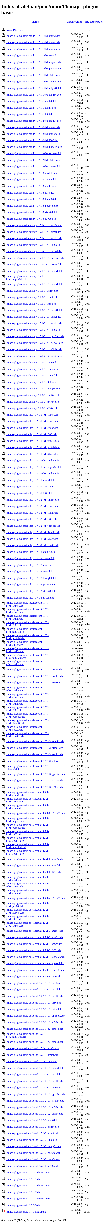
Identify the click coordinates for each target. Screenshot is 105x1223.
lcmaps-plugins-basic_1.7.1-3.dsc (23, 1205)
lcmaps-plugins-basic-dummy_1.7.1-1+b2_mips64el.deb (25, 277)
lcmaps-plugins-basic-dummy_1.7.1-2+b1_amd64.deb (34, 310)
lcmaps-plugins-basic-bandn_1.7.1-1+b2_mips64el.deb (34, 88)
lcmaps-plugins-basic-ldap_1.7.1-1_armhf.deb (30, 486)
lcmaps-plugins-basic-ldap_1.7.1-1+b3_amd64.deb (32, 473)
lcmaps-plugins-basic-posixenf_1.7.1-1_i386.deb (31, 1061)
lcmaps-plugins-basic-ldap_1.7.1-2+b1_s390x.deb (32, 538)
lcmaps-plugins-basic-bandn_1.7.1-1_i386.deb (30, 114)
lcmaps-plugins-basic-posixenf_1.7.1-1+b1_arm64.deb (34, 983)
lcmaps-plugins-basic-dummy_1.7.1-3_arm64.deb (32, 369)
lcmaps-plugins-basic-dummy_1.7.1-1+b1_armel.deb (33, 231)
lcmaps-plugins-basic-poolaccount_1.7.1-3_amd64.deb (34, 930)
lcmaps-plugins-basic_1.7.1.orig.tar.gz (26, 1211)
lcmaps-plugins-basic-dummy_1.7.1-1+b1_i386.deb (33, 244)
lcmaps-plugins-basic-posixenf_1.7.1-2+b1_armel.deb (34, 1074)
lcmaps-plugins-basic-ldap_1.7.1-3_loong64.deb (31, 578)
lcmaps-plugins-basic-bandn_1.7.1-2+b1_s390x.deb (33, 160)
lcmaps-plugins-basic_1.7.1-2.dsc (23, 1192)
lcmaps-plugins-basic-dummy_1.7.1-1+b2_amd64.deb (34, 271)
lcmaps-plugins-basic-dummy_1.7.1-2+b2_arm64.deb (34, 356)
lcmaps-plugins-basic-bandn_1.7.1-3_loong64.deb (32, 199)
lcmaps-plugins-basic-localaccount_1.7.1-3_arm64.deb (34, 747)
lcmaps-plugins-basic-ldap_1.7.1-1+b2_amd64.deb (32, 460)
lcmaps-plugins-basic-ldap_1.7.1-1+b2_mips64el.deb (33, 467)
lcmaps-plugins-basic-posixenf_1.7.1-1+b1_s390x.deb (34, 1022)
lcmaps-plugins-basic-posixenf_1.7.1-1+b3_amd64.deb (34, 1041)
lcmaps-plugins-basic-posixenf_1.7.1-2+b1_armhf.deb (34, 1081)
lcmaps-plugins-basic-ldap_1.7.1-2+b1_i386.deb (31, 519)
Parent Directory (14, 30)
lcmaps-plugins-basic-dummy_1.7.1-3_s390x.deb (31, 408)
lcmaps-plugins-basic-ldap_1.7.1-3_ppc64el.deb (31, 584)
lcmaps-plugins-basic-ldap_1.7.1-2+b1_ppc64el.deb (33, 525)
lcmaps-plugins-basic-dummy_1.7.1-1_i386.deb (31, 303)
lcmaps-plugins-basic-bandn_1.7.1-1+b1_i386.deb (32, 55)
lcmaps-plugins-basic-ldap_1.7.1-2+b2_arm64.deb (32, 545)
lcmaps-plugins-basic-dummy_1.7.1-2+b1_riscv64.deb (34, 342)
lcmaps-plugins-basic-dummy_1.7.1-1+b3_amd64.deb (34, 284)
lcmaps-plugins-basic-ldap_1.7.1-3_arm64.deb (30, 558)
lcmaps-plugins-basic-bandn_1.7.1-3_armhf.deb (31, 186)
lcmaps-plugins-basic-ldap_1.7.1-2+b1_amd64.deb (32, 499)
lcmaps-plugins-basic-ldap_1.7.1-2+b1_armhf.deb (32, 512)
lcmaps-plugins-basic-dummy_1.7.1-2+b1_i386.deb (33, 329)
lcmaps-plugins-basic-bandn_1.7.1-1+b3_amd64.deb (33, 94)
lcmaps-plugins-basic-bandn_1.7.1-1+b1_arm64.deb (33, 35)
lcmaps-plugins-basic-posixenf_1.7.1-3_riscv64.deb (33, 1159)
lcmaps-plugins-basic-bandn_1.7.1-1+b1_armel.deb (33, 42)
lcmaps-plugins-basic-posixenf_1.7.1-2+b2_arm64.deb (34, 1113)
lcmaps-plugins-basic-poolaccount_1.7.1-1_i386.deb (33, 872)
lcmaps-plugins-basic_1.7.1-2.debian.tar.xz (28, 1185)
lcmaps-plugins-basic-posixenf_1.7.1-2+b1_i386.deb (33, 1087)
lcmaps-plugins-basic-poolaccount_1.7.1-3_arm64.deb (34, 937)
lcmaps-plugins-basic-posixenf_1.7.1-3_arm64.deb (32, 1126)
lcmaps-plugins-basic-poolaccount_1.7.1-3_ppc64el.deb (35, 963)
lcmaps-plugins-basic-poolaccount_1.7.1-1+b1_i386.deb (35, 813)
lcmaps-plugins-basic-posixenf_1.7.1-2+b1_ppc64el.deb (35, 1094)
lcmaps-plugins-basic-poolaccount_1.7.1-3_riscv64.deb (35, 970)
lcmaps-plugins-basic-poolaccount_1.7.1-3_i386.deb (33, 950)
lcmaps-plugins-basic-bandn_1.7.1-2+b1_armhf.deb (33, 133)
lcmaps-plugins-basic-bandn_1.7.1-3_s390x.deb (31, 218)
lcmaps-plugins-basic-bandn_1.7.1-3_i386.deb (30, 192)
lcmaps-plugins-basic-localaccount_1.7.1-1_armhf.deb (34, 676)
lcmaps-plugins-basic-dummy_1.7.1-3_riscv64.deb (32, 401)
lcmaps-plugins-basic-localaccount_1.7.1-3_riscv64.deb (35, 780)
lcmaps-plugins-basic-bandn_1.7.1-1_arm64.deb (31, 101)
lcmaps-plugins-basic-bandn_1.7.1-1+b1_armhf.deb (33, 49)
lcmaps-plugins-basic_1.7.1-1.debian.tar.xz (28, 1172)
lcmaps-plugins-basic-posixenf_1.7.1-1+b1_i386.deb (33, 1002)
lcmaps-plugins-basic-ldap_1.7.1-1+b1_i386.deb (31, 434)
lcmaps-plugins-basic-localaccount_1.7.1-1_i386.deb (33, 682)
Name (35, 21)
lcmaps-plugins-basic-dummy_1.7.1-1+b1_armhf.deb (34, 238)
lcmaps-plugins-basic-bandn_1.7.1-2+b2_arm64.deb (33, 166)
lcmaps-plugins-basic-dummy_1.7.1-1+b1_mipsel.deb (34, 251)
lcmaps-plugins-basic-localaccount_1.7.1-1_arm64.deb (34, 669)
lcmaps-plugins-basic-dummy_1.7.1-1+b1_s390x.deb (34, 264)
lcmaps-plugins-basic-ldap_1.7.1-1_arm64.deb (30, 480)
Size (86, 21)
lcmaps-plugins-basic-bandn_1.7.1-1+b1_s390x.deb (33, 75)
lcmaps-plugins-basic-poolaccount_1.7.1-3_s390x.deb (34, 976)
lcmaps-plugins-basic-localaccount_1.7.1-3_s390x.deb (34, 787)
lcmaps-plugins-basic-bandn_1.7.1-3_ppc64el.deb (32, 205)
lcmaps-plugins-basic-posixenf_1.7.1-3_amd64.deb (32, 1120)
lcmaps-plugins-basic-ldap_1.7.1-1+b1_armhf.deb (32, 427)
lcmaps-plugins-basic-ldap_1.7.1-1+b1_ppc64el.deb (33, 447)
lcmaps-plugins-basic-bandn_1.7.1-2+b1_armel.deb (33, 127)
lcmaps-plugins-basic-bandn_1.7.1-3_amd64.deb (31, 173)
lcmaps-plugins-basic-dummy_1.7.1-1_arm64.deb (32, 290)
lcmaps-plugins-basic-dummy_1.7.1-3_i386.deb (31, 382)
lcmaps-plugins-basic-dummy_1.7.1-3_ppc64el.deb (32, 395)
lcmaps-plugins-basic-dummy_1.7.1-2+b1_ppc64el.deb (35, 336)
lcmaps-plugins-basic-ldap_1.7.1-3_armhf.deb (30, 565)
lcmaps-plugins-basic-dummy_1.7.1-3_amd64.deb (32, 362)
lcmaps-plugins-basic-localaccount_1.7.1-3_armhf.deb (34, 754)
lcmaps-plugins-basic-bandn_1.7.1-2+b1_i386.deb (32, 140)
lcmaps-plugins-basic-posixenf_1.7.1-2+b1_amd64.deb (34, 1068)
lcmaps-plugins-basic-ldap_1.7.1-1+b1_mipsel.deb (32, 440)
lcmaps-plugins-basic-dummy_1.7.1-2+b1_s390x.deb (34, 349)
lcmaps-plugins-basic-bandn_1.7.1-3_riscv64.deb (31, 212)
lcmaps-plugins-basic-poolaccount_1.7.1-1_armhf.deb (34, 865)
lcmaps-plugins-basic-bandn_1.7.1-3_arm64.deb (31, 179)
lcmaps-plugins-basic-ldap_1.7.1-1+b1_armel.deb (32, 421)
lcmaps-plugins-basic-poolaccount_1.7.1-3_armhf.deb (34, 943)
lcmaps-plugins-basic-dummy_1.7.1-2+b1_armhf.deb (34, 323)
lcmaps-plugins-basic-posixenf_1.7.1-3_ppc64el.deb (33, 1152)
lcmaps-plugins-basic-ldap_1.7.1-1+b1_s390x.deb (32, 454)
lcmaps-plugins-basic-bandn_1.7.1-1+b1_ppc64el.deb (34, 68)
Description (96, 21)
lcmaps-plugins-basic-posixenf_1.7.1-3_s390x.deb (32, 1166)
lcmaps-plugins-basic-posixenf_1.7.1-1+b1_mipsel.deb (34, 1009)
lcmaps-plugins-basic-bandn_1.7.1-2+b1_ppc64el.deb (34, 147)
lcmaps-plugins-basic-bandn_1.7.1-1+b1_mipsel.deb (33, 62)
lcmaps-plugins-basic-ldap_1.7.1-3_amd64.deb (30, 552)
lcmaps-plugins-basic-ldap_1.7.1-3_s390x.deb (30, 597)
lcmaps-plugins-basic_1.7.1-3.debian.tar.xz (28, 1198)
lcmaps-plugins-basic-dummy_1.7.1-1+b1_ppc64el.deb (35, 258)
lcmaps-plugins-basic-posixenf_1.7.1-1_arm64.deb (32, 1048)
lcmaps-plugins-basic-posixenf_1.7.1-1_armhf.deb (32, 1054)
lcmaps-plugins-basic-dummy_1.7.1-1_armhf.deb (31, 297)
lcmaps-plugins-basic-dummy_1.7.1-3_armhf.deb (31, 375)
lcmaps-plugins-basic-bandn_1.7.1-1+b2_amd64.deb (33, 81)
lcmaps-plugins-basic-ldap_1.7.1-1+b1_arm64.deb (32, 414)
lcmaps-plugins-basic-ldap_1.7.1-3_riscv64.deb (30, 591)
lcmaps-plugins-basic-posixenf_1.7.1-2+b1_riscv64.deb (35, 1100)
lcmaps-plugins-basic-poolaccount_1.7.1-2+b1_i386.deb (35, 898)
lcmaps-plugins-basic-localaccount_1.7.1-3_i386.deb (33, 761)
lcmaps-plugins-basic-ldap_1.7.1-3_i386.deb (29, 571)
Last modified (74, 21)
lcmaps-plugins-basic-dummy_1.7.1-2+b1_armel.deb (33, 316)
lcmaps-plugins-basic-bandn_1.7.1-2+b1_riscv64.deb (33, 153)
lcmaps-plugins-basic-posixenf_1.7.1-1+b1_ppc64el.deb (35, 1015)
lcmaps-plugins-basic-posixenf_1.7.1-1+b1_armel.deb (34, 989)
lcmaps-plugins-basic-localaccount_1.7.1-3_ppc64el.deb (35, 774)
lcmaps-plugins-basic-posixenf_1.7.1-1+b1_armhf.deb (34, 996)
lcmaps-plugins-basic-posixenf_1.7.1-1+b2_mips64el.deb (25, 1035)
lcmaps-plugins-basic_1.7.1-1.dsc (23, 1179)
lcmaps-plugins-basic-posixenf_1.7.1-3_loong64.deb (33, 1146)
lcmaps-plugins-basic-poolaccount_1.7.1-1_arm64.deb (34, 859)
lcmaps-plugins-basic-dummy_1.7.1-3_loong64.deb (33, 388)
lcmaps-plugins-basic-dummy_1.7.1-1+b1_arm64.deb (34, 225)
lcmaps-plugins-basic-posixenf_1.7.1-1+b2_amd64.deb (34, 1028)
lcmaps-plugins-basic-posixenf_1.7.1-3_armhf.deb (32, 1133)
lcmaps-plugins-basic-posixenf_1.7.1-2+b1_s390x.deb (34, 1107)
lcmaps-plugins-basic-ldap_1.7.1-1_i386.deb (29, 493)
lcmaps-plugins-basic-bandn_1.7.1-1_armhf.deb (31, 107)
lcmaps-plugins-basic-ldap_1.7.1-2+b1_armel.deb (32, 506)
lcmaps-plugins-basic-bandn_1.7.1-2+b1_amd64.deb (33, 120)
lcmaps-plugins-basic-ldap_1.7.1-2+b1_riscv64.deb (32, 532)
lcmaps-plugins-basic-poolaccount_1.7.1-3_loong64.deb (35, 957)
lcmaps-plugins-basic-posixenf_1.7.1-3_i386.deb (31, 1139)
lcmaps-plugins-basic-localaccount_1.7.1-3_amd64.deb (35, 741)
